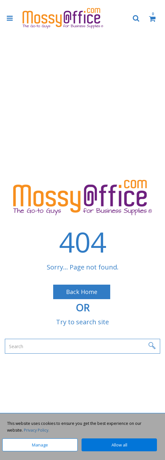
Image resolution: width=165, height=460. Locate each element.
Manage (40, 445)
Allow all (119, 445)
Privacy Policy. (36, 430)
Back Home (81, 292)
